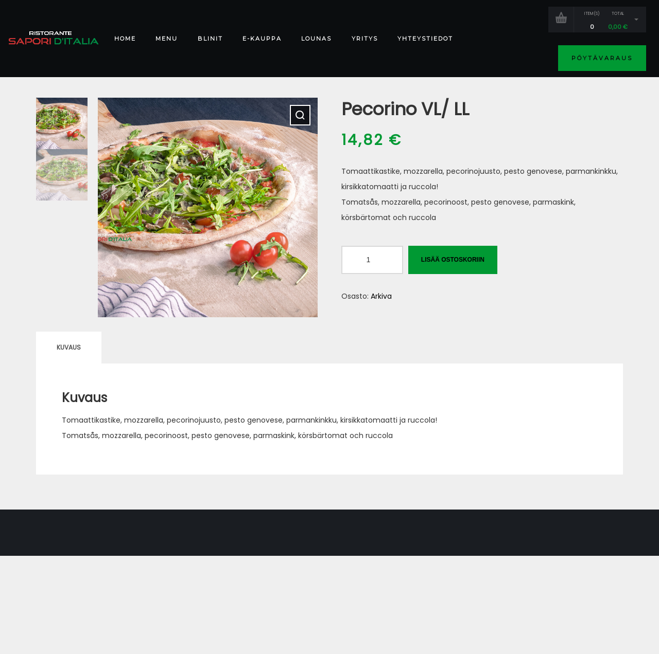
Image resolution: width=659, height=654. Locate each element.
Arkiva (381, 296)
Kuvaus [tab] (69, 347)
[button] (300, 115)
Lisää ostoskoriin (452, 259)
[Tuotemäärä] (372, 260)
